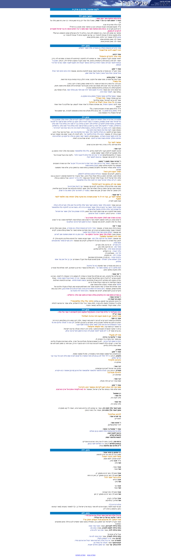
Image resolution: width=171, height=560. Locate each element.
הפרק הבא (91, 555)
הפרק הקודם (80, 555)
